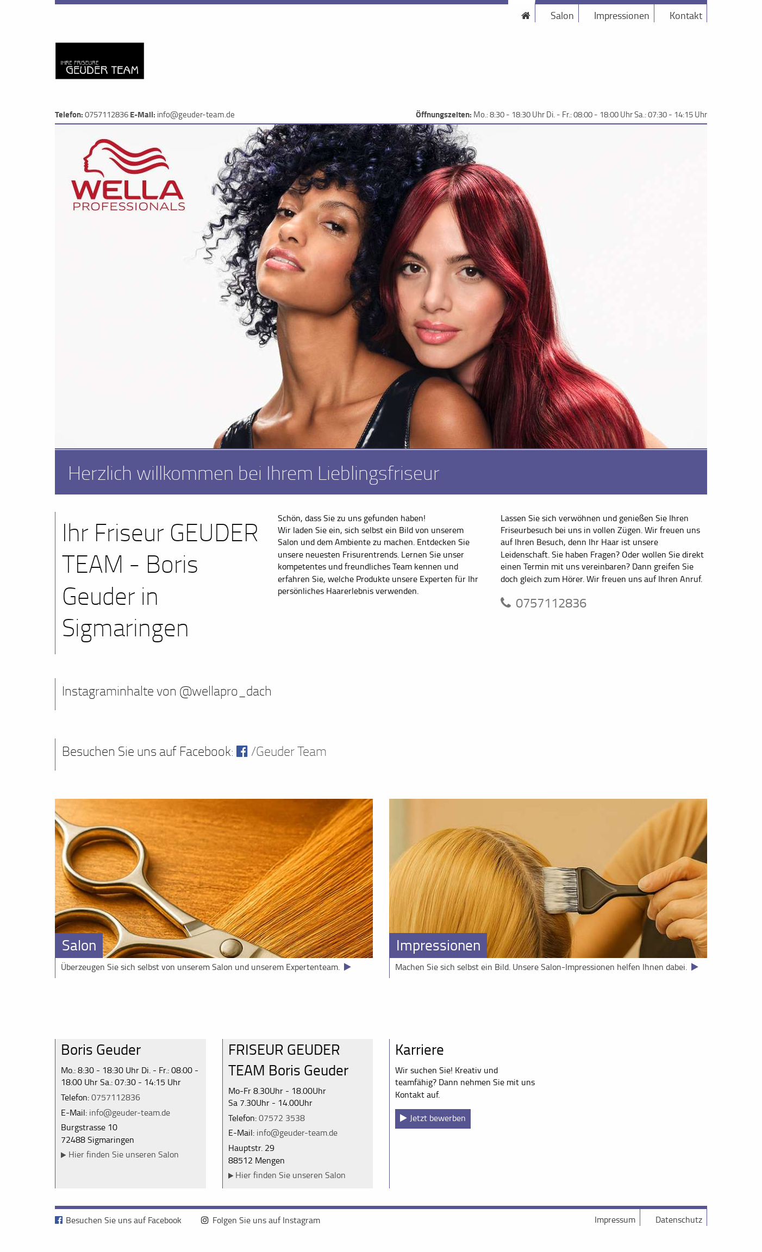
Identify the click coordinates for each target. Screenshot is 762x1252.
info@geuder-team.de (196, 114)
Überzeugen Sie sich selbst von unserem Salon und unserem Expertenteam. (200, 967)
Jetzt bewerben (438, 1118)
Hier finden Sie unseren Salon (123, 1154)
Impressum (615, 1219)
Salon (562, 15)
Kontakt (686, 15)
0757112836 (106, 114)
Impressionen (621, 15)
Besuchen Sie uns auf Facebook (124, 1220)
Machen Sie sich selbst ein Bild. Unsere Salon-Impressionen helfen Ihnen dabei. (541, 967)
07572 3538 (282, 1118)
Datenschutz (678, 1219)
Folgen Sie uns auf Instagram (266, 1220)
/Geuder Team (289, 751)
